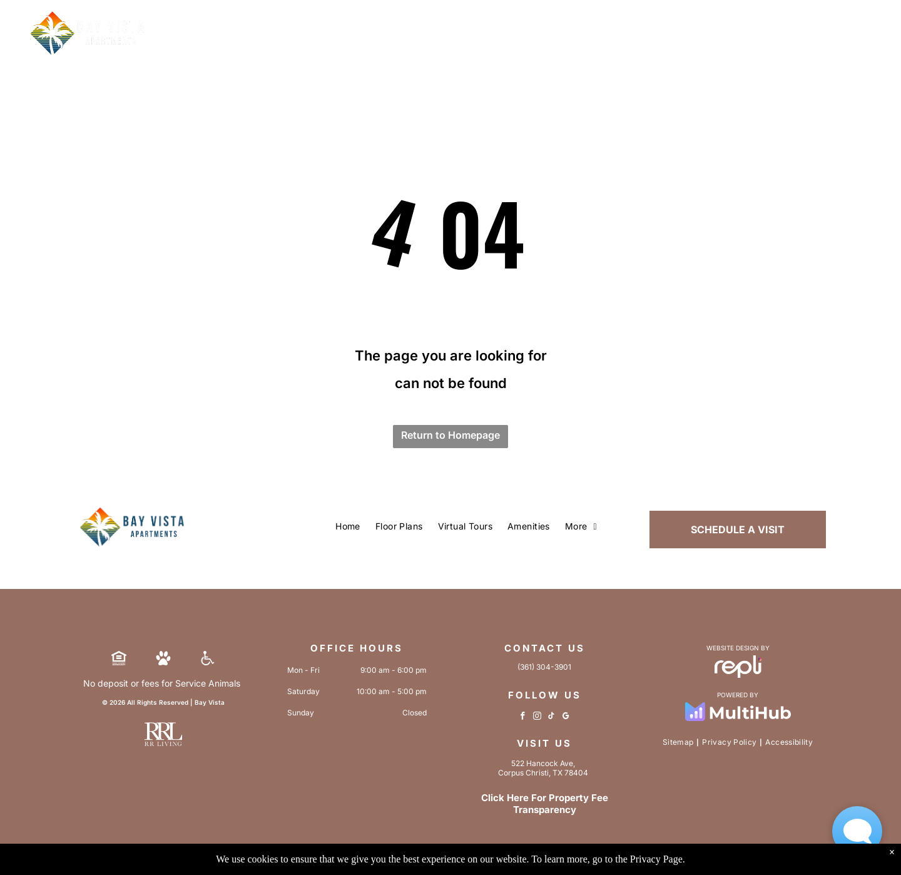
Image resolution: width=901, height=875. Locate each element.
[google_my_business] (566, 717)
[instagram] (537, 717)
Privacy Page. (657, 859)
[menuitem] (348, 527)
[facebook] (523, 717)
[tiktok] (551, 717)
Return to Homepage (450, 435)
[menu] (873, 44)
